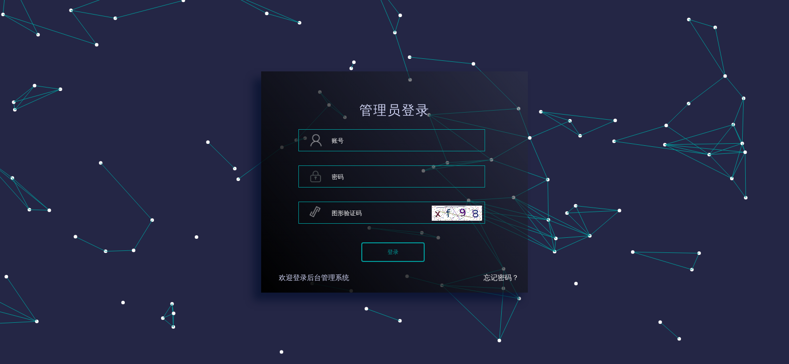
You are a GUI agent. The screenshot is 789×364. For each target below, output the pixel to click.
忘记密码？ (501, 278)
